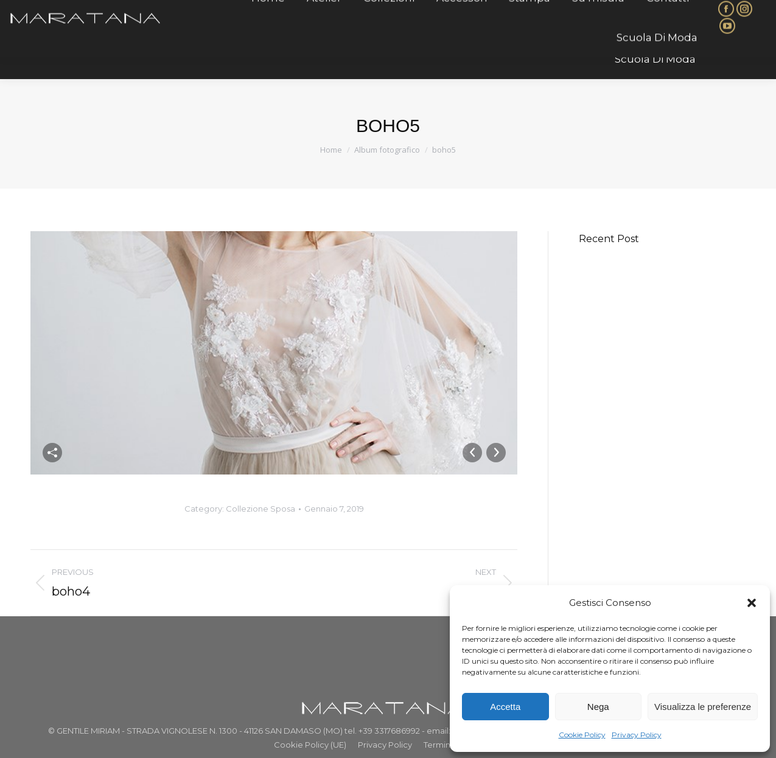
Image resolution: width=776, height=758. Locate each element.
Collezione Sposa (260, 508)
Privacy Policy (637, 734)
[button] (752, 603)
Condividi (52, 452)
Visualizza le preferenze (702, 706)
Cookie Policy (582, 734)
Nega (598, 706)
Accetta (505, 706)
